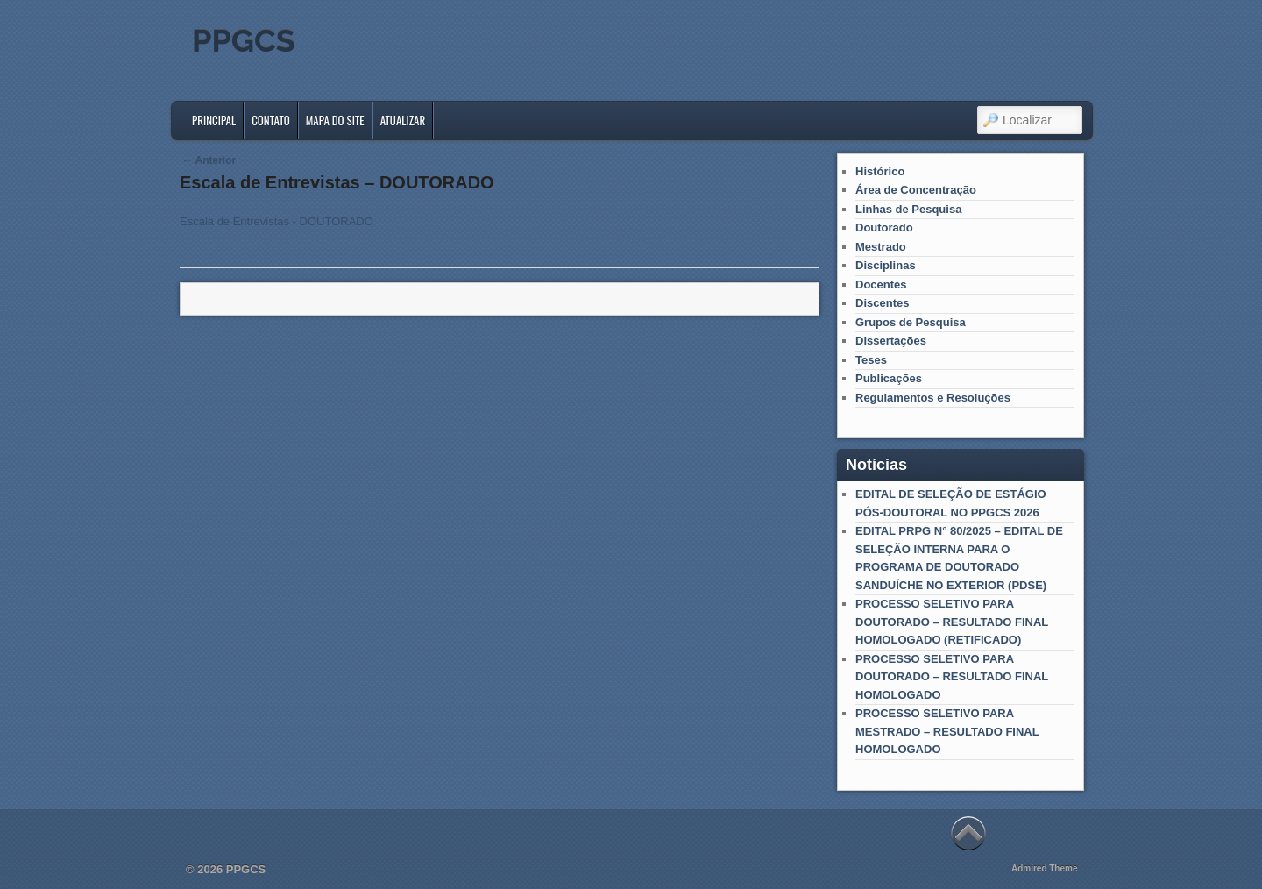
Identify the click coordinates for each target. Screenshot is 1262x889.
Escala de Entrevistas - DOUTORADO (276, 221)
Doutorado (884, 227)
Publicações (888, 378)
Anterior (209, 160)
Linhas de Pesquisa (908, 209)
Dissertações (890, 340)
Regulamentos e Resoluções (932, 397)
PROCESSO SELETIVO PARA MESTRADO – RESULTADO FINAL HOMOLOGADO (947, 731)
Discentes (882, 302)
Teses (871, 359)
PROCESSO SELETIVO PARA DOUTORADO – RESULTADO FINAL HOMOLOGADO (951, 676)
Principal (214, 120)
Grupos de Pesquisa (910, 322)
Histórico (879, 171)
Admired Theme (1044, 868)
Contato (271, 120)
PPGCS (243, 40)
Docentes (881, 284)
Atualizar (403, 120)
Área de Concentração (915, 189)
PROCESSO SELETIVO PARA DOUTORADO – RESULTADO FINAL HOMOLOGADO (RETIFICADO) (951, 621)
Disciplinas (885, 265)
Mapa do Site (335, 120)
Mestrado (880, 246)
